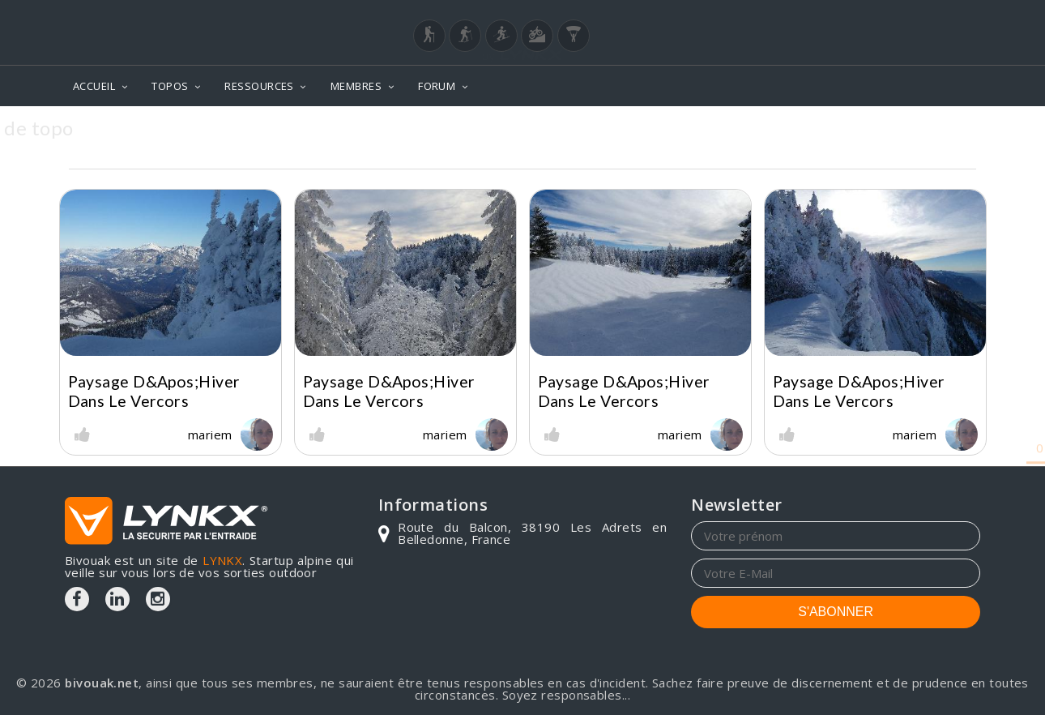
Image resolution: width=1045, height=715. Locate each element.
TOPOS (169, 86)
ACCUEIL (94, 86)
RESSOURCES (259, 86)
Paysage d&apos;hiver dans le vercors (154, 390)
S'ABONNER (835, 612)
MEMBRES (356, 86)
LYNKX (222, 560)
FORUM (436, 86)
